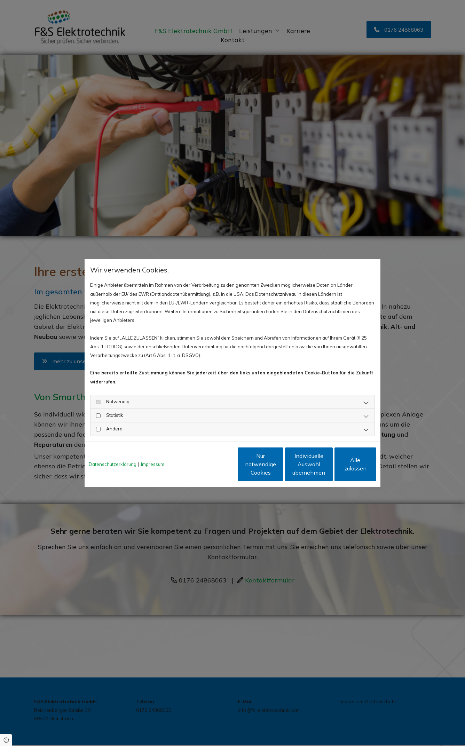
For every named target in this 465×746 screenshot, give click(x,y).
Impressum (152, 464)
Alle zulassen (344, 464)
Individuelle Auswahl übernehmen (278, 464)
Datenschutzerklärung (112, 464)
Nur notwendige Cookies (211, 464)
